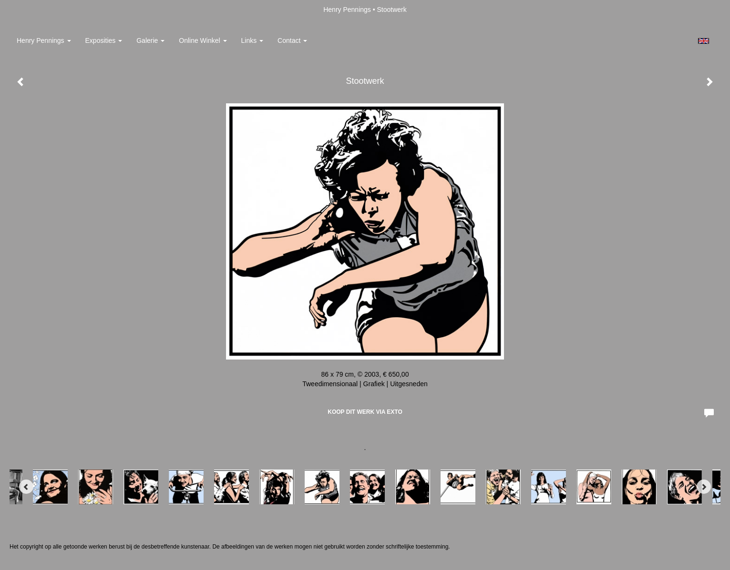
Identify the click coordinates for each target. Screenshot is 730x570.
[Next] (704, 487)
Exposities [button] (104, 40)
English (703, 41)
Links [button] (252, 40)
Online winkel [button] (202, 40)
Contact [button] (292, 40)
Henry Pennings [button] (44, 40)
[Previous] (26, 487)
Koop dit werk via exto (365, 412)
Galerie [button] (150, 40)
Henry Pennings (347, 9)
